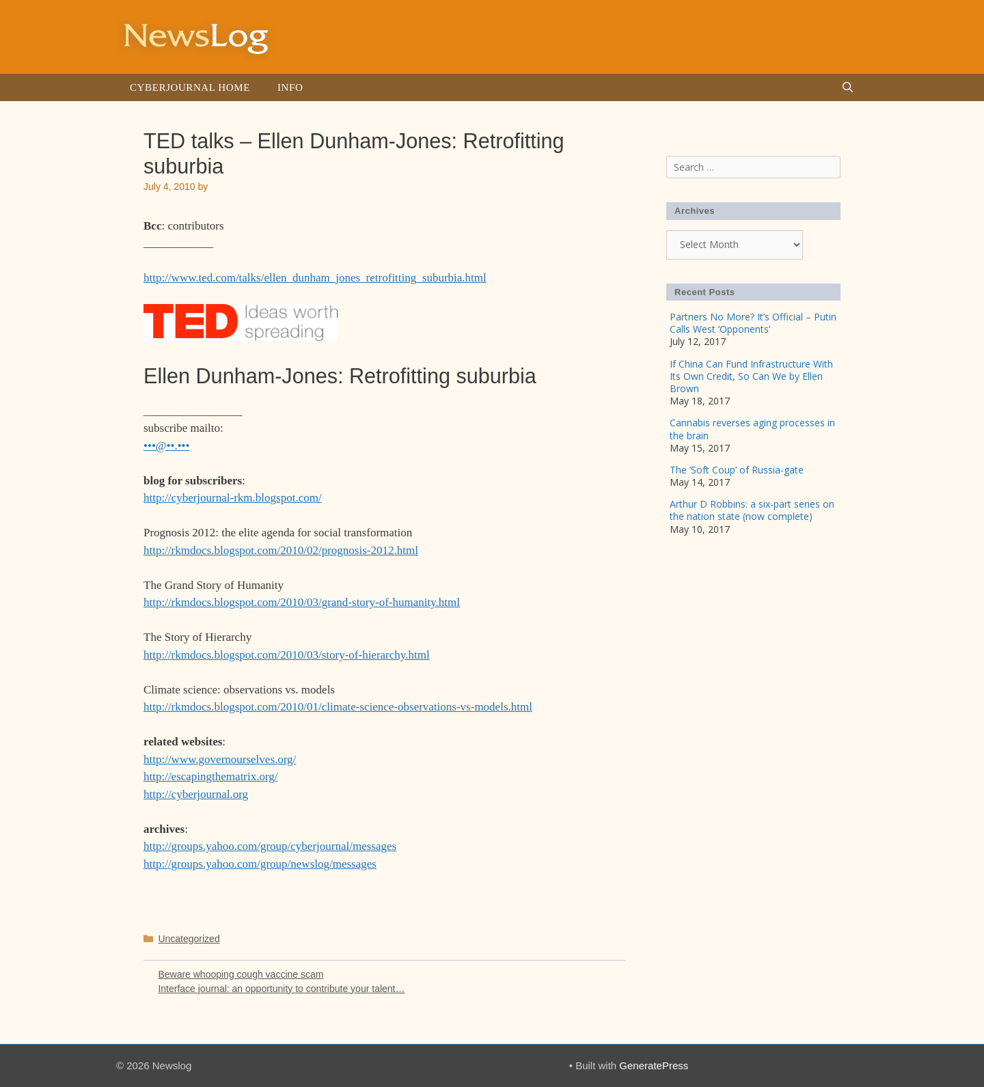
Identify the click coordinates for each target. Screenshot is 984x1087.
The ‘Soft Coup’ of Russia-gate (737, 469)
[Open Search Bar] (848, 87)
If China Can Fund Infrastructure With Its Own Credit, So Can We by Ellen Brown (751, 376)
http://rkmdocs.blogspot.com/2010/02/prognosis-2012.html (281, 550)
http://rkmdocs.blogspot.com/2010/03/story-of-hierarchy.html (287, 654)
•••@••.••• (167, 445)
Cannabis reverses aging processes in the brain (752, 428)
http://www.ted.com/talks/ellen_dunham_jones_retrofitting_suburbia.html (315, 277)
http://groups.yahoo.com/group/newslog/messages (260, 863)
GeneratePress (653, 1065)
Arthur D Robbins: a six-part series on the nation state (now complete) (752, 510)
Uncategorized (188, 938)
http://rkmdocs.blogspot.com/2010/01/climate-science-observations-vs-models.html (338, 706)
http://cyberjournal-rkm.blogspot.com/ (233, 497)
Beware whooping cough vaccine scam (240, 974)
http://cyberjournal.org (196, 794)
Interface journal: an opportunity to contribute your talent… (281, 988)
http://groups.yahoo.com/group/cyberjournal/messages (270, 846)
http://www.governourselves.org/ (220, 759)
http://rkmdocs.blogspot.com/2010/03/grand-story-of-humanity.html (302, 602)
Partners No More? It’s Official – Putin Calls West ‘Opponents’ (753, 322)
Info (290, 87)
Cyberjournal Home (190, 87)
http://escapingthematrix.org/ (211, 776)
